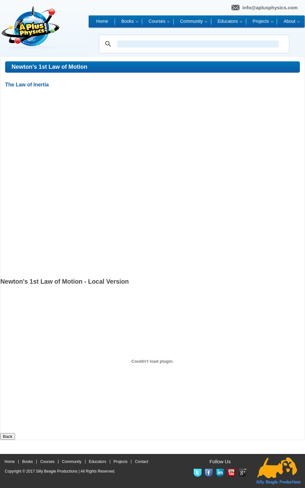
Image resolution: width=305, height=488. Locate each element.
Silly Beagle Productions (56, 471)
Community (72, 461)
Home (9, 461)
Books (27, 461)
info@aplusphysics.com (270, 7)
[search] (198, 44)
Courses (47, 461)
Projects (120, 461)
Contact (141, 461)
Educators (97, 461)
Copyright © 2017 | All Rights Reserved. (60, 471)
